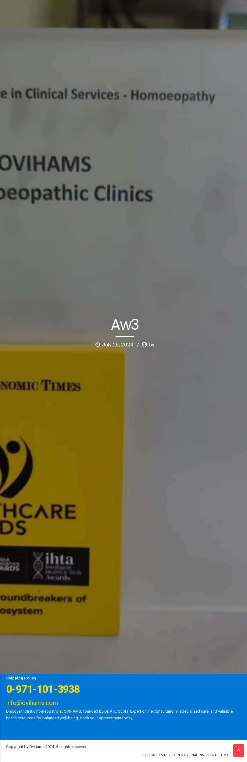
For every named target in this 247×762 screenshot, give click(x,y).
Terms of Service (143, 667)
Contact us (60, 641)
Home (12, 631)
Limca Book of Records (70, 667)
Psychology (112, 631)
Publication (109, 667)
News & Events (164, 631)
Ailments (86, 631)
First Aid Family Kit (23, 667)
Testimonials (196, 631)
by (151, 115)
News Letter (17, 641)
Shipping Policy (21, 678)
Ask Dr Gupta (59, 631)
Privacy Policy (180, 667)
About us (32, 631)
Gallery (137, 631)
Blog (39, 641)
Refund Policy (213, 667)
